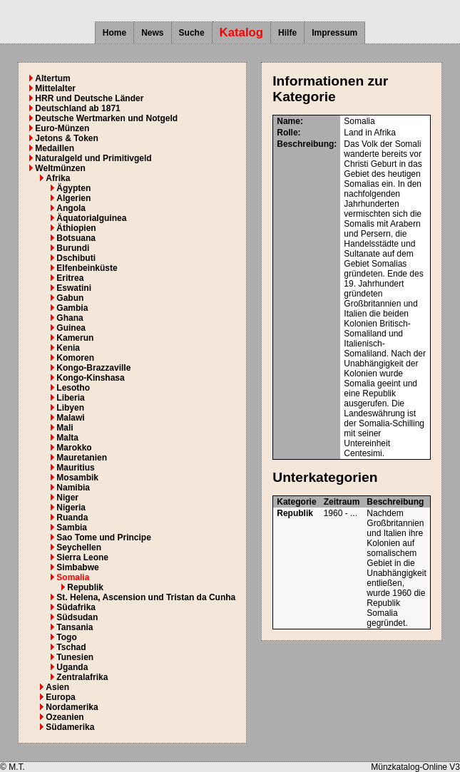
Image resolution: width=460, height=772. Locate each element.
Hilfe (287, 33)
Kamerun (74, 338)
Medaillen (54, 148)
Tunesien (74, 657)
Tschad (71, 647)
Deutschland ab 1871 (77, 108)
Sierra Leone (82, 557)
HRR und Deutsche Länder (89, 98)
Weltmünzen (60, 168)
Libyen (70, 408)
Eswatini (73, 288)
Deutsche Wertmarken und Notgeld (106, 118)
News (152, 33)
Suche (192, 33)
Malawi (70, 418)
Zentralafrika (82, 677)
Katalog (242, 32)
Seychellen (78, 547)
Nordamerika (72, 707)
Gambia (72, 308)
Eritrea (69, 278)
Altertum (52, 78)
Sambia (71, 527)
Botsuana (76, 238)
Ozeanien (64, 717)
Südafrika (76, 607)
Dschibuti (76, 258)
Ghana (69, 318)
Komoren (75, 358)
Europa (60, 697)
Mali (64, 428)
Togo (66, 637)
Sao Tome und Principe (103, 537)
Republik (85, 587)
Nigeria (71, 508)
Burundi (72, 248)
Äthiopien (76, 228)
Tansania (74, 627)
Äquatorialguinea (91, 218)
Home (114, 33)
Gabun (69, 298)
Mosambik (77, 478)
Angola (71, 208)
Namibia (73, 488)
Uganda (72, 667)
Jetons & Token (66, 138)
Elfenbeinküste (86, 268)
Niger (67, 498)
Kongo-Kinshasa (90, 378)
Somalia (72, 577)
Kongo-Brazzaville (93, 368)
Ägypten (73, 188)
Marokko (73, 448)
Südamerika (70, 727)
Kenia (68, 348)
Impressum (334, 33)
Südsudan (77, 617)
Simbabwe (77, 567)
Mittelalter (55, 88)
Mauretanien (81, 458)
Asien (57, 687)
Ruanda (72, 518)
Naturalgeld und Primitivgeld (93, 158)
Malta (67, 438)
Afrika (58, 178)
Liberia (70, 398)
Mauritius (75, 468)
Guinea (71, 328)
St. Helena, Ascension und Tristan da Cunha (145, 597)
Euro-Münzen (62, 128)
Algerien (73, 198)
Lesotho (73, 388)
